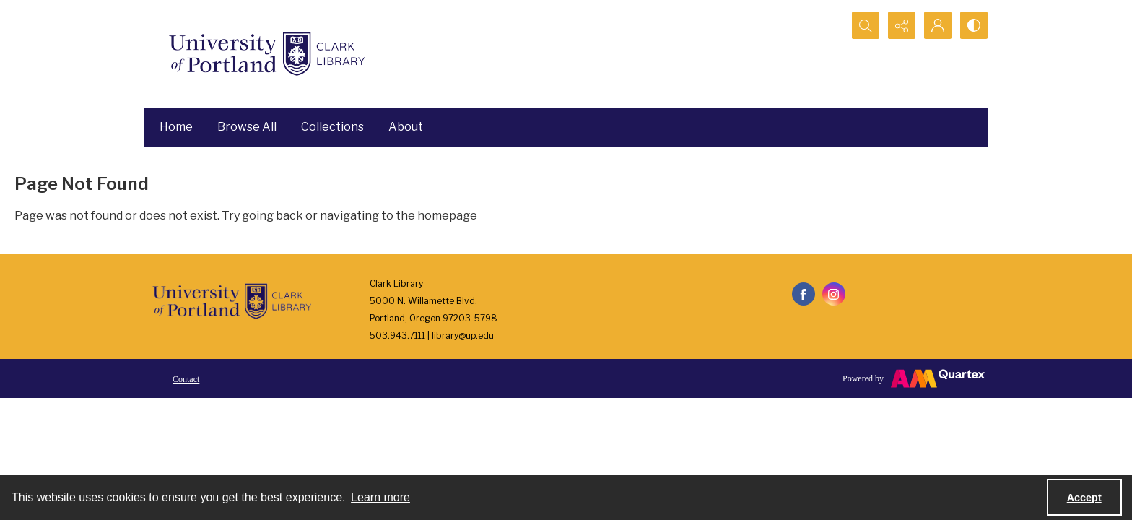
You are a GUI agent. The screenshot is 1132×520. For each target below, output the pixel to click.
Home (176, 127)
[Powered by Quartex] (913, 378)
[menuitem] (186, 378)
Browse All (247, 127)
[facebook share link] (803, 294)
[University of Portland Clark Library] (266, 54)
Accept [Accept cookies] (1084, 497)
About (405, 127)
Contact (186, 379)
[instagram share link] (833, 294)
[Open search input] (865, 25)
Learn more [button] (380, 497)
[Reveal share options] (901, 25)
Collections (332, 127)
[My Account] (938, 25)
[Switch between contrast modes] (974, 25)
